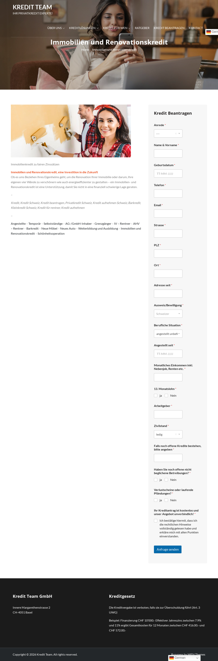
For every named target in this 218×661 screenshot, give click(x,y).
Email (158, 205)
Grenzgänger (103, 223)
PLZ (157, 245)
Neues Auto (67, 228)
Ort (157, 265)
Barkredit (32, 228)
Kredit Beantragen (169, 28)
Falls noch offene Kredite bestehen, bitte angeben (177, 447)
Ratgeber (142, 28)
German (177, 658)
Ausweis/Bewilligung (168, 305)
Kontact (196, 28)
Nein (173, 395)
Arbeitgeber (163, 405)
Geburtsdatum (164, 165)
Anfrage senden (168, 549)
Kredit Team (32, 7)
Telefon (160, 185)
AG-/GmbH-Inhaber (78, 223)
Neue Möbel (49, 228)
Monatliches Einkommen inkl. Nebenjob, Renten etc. (173, 366)
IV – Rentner (122, 223)
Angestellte (18, 223)
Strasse (160, 225)
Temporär (34, 223)
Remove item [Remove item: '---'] (176, 133)
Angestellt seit (164, 345)
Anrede (160, 125)
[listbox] (168, 133)
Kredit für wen (117, 28)
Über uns (56, 28)
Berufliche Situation (168, 325)
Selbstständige (53, 223)
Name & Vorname (166, 145)
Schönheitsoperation (51, 233)
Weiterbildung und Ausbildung (98, 228)
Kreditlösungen (84, 28)
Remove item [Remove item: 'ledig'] (176, 434)
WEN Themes (196, 654)
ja (161, 395)
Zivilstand (161, 426)
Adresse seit (163, 285)
